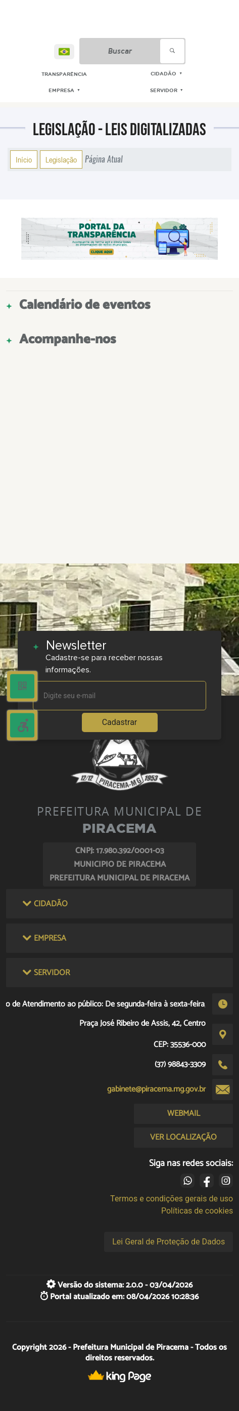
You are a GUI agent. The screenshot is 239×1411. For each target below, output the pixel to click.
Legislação (61, 159)
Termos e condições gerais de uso (171, 1198)
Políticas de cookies (197, 1211)
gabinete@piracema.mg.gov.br (156, 1089)
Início (24, 159)
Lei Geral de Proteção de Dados (168, 1241)
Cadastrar (119, 722)
